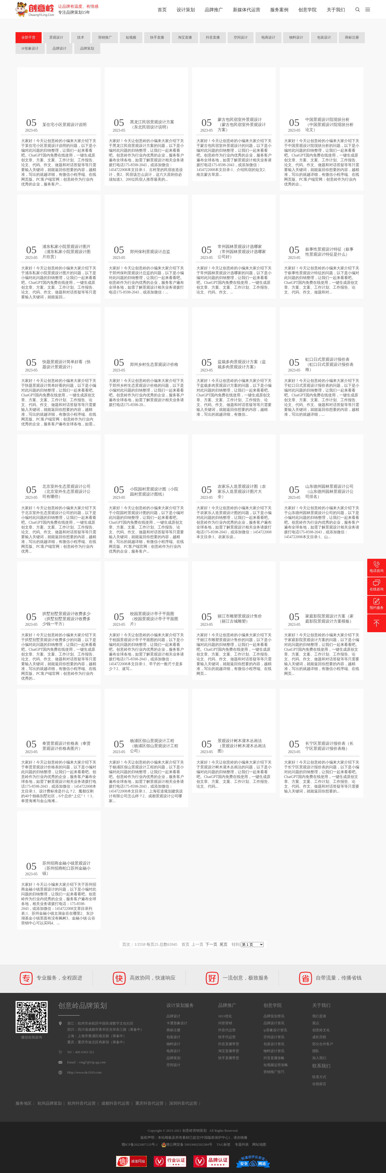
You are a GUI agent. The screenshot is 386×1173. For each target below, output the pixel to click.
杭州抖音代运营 (82, 1103)
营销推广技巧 (273, 1072)
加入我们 (319, 1058)
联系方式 (319, 1077)
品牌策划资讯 (273, 1016)
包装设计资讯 (273, 1044)
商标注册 (352, 37)
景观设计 (56, 37)
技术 (80, 37)
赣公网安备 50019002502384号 (186, 1144)
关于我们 (336, 9)
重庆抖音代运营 (149, 1103)
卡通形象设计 (176, 1023)
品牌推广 (214, 9)
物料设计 (296, 37)
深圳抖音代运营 (183, 1103)
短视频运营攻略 (275, 1065)
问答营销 (225, 1023)
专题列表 (242, 1144)
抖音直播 (213, 37)
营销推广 (105, 37)
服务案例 (279, 9)
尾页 (224, 944)
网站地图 (259, 1144)
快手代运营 (227, 1037)
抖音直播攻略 (273, 1058)
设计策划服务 (180, 1005)
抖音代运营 (227, 1030)
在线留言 (319, 1084)
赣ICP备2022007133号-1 (140, 1144)
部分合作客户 (322, 1044)
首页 (162, 9)
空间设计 (241, 37)
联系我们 (321, 1065)
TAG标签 (224, 1144)
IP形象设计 (30, 48)
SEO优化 (225, 1016)
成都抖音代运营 (115, 1103)
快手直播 (157, 37)
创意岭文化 (321, 1030)
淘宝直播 (185, 37)
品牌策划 (87, 48)
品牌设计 (59, 48)
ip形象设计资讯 (275, 1030)
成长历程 (319, 1037)
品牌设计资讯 (273, 1023)
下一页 (211, 944)
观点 (315, 1023)
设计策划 (186, 9)
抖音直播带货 (228, 1044)
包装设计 (324, 37)
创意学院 (307, 9)
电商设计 (268, 37)
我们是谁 (319, 1016)
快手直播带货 (228, 1058)
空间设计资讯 (273, 1037)
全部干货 (28, 37)
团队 (315, 1051)
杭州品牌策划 (50, 1103)
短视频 (131, 37)
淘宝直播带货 (228, 1051)
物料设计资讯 (273, 1051)
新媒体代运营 (246, 9)
